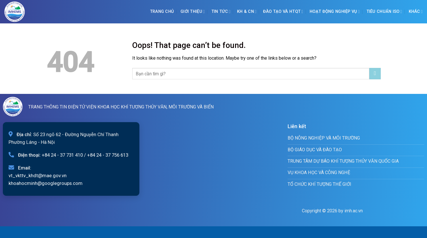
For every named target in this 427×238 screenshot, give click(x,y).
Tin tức (220, 11)
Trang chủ (162, 11)
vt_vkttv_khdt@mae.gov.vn (38, 175)
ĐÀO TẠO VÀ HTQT (283, 11)
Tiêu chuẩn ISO (384, 11)
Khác (416, 11)
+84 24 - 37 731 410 (62, 155)
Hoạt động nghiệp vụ (335, 11)
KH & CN (246, 11)
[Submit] (374, 73)
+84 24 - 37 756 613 (107, 155)
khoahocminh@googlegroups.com (46, 183)
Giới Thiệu (193, 11)
